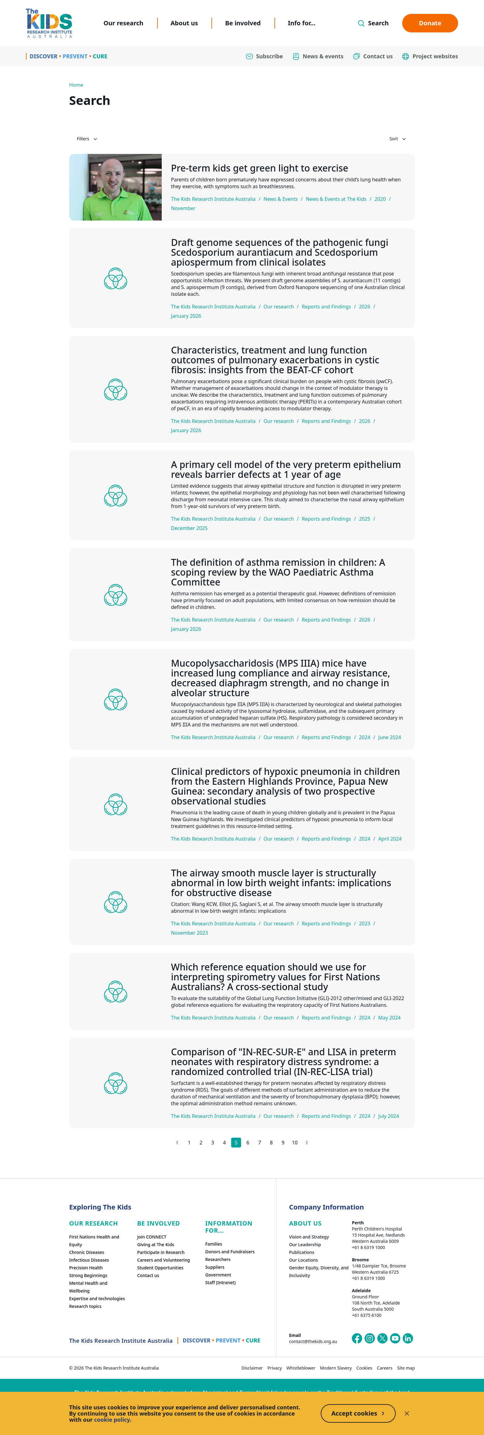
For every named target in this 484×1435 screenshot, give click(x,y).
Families (213, 1244)
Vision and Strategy (309, 1237)
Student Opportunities (160, 1268)
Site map (406, 1368)
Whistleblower (300, 1368)
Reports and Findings (326, 307)
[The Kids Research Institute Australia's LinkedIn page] (408, 1338)
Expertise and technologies (97, 1298)
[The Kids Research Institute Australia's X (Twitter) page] (382, 1338)
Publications (301, 1252)
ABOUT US (305, 1223)
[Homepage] (49, 23)
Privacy (274, 1368)
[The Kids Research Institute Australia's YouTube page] (395, 1338)
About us (184, 23)
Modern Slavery (336, 1368)
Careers (384, 1368)
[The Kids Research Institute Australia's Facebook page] (357, 1338)
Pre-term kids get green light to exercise (259, 168)
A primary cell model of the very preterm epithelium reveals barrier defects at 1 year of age (286, 469)
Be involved (243, 23)
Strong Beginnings (88, 1275)
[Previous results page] (177, 1143)
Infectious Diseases (89, 1260)
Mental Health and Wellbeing (88, 1287)
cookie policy (112, 1419)
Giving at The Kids (155, 1244)
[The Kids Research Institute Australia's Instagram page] (370, 1338)
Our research (123, 23)
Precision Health (86, 1268)
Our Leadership (305, 1244)
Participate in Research (160, 1252)
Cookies (364, 1368)
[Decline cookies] (407, 1413)
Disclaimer (252, 1368)
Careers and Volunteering (163, 1260)
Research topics (85, 1306)
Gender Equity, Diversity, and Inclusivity (318, 1271)
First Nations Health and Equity (94, 1240)
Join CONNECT (151, 1237)
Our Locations (303, 1260)
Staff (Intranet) (220, 1282)
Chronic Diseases (86, 1252)
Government (218, 1275)
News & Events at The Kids (336, 199)
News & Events (281, 199)
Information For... (228, 1227)
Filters (87, 139)
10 (295, 1142)
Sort (398, 139)
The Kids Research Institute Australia (213, 199)
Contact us (148, 1275)
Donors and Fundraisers (230, 1252)
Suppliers (214, 1267)
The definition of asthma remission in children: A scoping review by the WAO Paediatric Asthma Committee (278, 572)
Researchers (218, 1259)
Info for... (301, 23)
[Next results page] (306, 1143)
